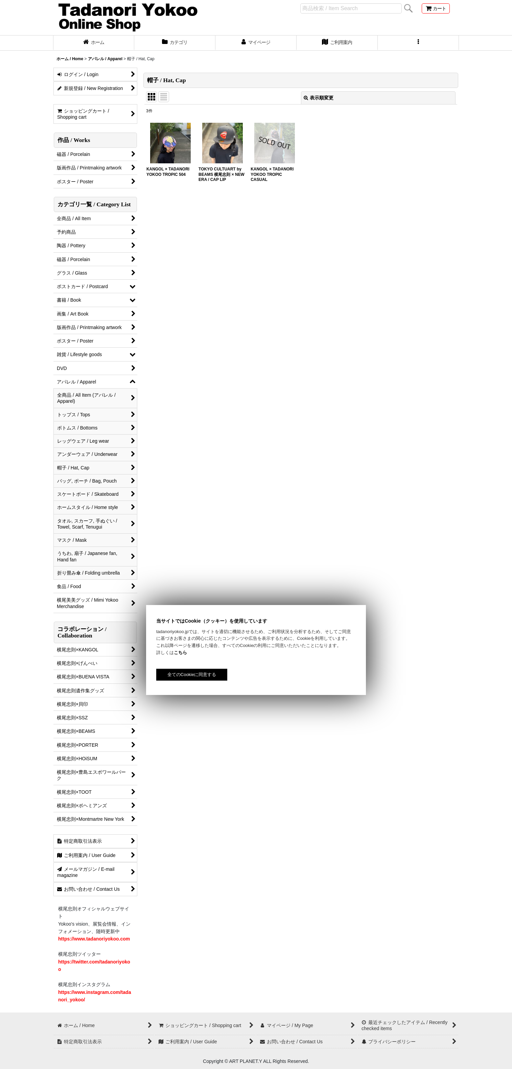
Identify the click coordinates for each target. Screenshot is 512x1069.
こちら (180, 652)
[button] (418, 43)
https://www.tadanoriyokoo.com (94, 939)
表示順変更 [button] (318, 97)
